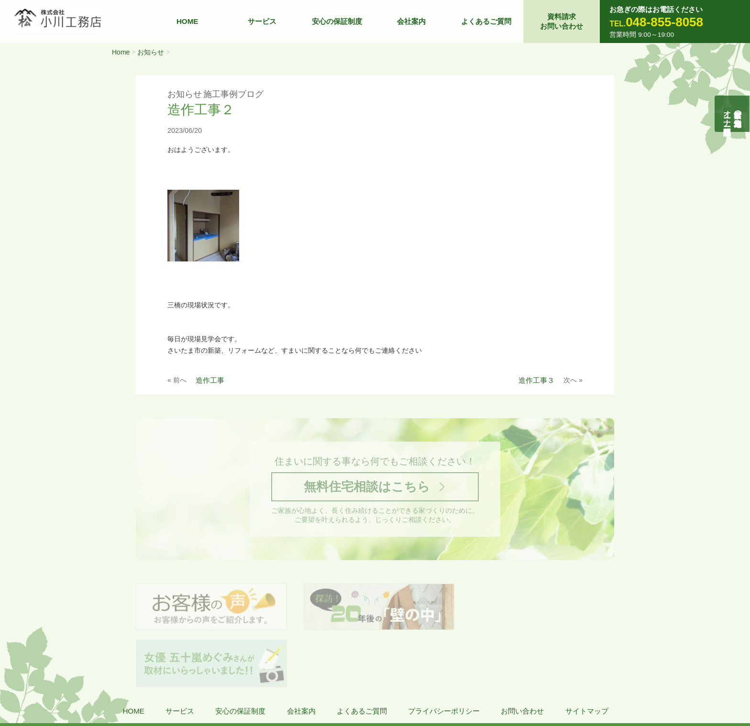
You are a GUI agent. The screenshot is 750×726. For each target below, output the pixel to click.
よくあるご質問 (486, 21)
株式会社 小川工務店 (74, 683)
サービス (262, 21)
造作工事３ (536, 380)
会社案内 (411, 21)
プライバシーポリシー (444, 655)
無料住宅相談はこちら (366, 487)
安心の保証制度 (337, 21)
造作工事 (210, 380)
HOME (187, 21)
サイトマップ (586, 655)
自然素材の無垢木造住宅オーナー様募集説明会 (732, 113)
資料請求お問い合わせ (561, 21)
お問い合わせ (522, 655)
